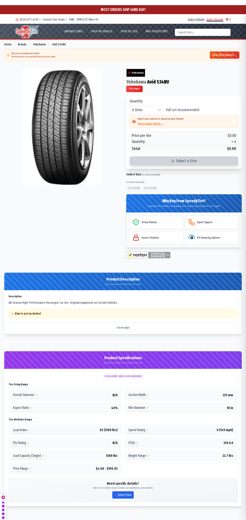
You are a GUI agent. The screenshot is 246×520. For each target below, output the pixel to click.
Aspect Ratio (22, 408)
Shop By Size (129, 31)
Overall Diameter (25, 395)
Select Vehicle (196, 19)
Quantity (136, 101)
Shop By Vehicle (102, 31)
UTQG (133, 443)
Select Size (123, 495)
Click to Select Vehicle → (150, 123)
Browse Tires (74, 31)
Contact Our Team (54, 19)
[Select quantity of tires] (147, 110)
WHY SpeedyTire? (157, 31)
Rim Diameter (138, 408)
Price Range (22, 468)
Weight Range (138, 456)
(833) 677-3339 (29, 19)
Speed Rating (138, 430)
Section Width (138, 395)
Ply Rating (21, 443)
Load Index (21, 430)
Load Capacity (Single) (28, 456)
